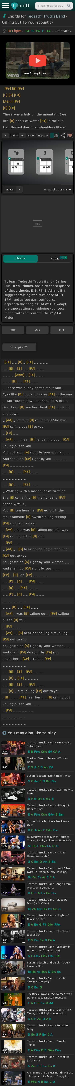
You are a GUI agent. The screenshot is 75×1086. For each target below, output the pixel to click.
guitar (10, 189)
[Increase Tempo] (22, 135)
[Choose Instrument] (19, 189)
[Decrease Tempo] (5, 135)
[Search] (68, 6)
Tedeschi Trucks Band (46, 16)
